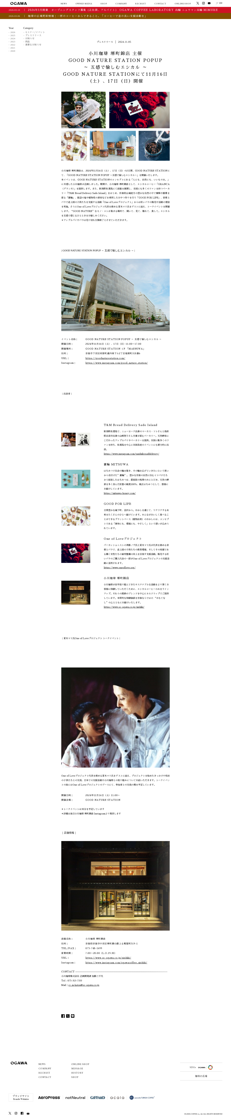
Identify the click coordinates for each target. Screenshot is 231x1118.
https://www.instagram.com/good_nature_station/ (116, 363)
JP (217, 3)
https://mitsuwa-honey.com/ (120, 493)
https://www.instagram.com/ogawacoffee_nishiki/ (116, 963)
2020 (13, 51)
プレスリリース (33, 35)
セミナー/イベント (35, 32)
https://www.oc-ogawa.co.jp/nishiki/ (124, 607)
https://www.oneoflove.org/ (120, 568)
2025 (13, 35)
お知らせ (30, 38)
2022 (13, 44)
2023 (13, 41)
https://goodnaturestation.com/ (105, 358)
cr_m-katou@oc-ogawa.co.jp (83, 985)
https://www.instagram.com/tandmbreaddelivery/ (131, 454)
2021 (13, 48)
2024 (13, 38)
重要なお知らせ (33, 45)
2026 (13, 32)
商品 (27, 41)
